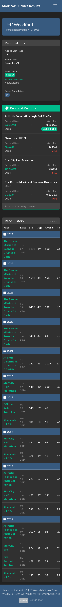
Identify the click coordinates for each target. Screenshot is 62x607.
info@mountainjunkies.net (46, 593)
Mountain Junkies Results (21, 6)
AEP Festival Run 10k (8, 561)
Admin (23, 600)
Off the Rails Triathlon (9, 407)
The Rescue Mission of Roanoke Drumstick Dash (10, 248)
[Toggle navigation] (55, 6)
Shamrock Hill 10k (14, 79)
